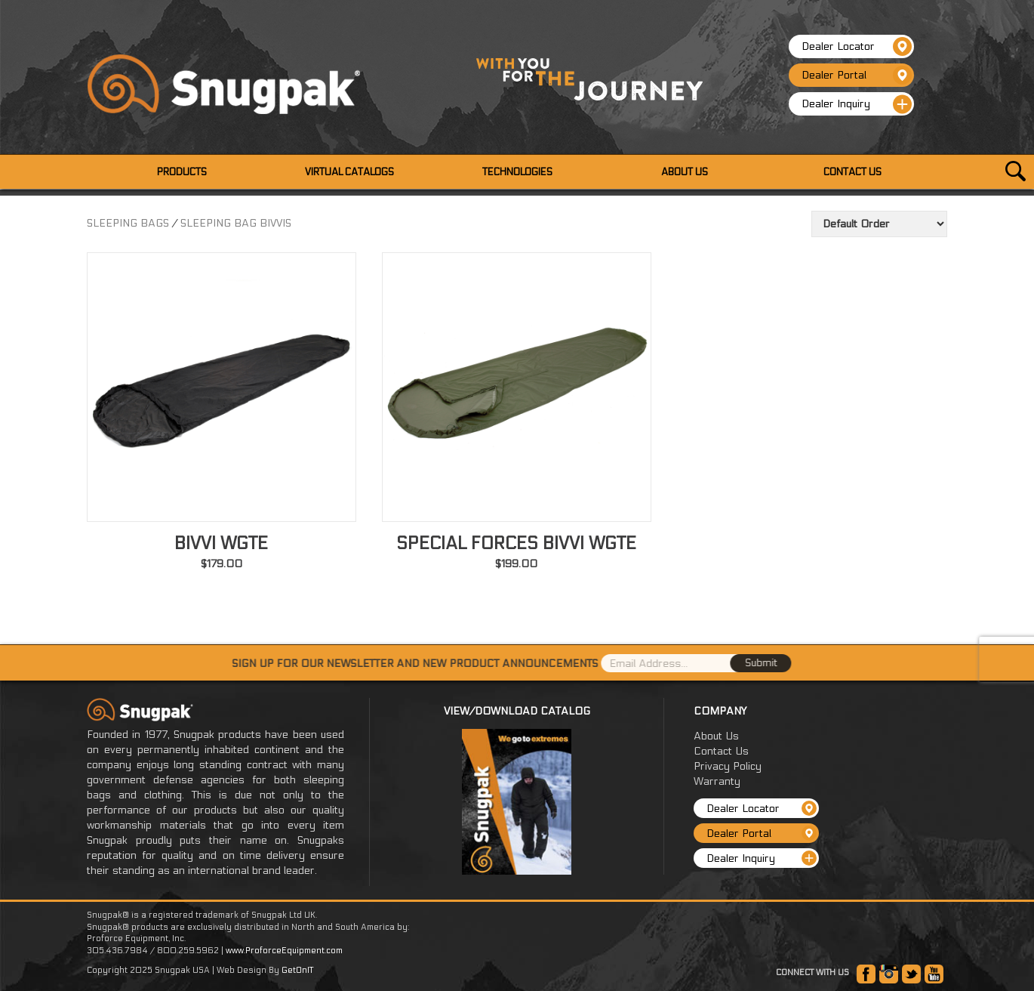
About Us (716, 736)
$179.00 (221, 563)
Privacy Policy (728, 766)
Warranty (717, 781)
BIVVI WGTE (221, 543)
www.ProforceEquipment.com (284, 950)
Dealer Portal (857, 75)
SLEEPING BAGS (128, 223)
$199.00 (516, 563)
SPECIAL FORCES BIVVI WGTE (516, 543)
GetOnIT (297, 970)
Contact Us (721, 751)
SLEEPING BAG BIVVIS (235, 223)
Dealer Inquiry (857, 104)
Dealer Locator (857, 46)
